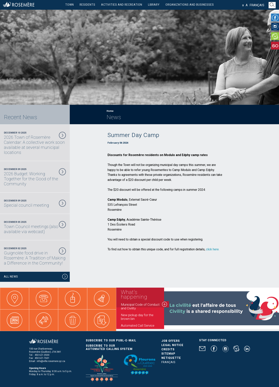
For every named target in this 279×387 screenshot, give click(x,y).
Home (110, 111)
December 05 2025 (35, 227)
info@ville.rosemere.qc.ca (51, 361)
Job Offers (170, 341)
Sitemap (168, 354)
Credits (168, 349)
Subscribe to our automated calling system (109, 347)
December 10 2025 (35, 143)
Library (154, 5)
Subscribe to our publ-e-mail (111, 340)
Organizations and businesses (189, 5)
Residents (87, 5)
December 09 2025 (35, 177)
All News (36, 277)
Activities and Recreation (121, 5)
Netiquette (171, 358)
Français (257, 5)
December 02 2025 (35, 256)
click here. (212, 249)
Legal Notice (172, 345)
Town (69, 5)
